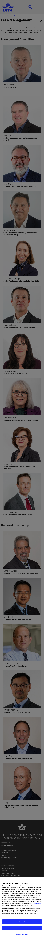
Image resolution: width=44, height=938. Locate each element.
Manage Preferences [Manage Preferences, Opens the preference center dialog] (22, 934)
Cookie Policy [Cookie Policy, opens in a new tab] (36, 904)
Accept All (22, 922)
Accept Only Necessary (22, 928)
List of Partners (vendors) (10, 916)
